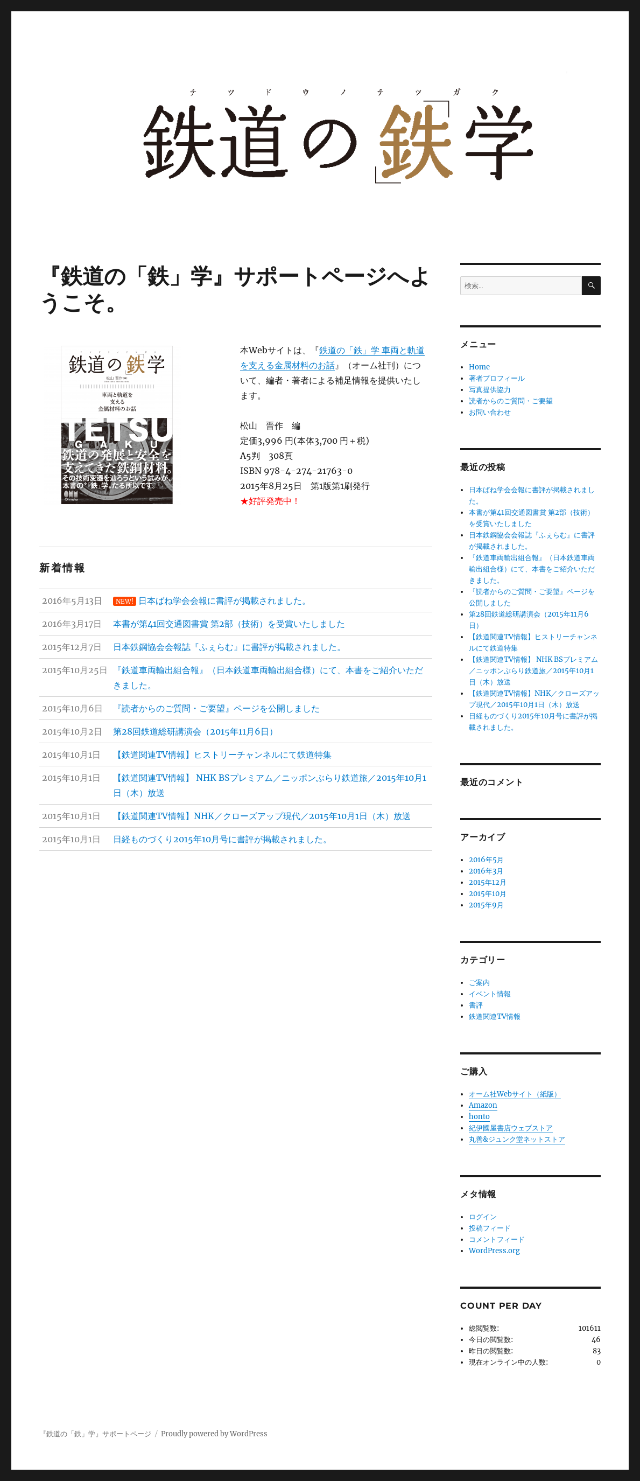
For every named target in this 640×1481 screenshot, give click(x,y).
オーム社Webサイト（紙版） (515, 1094)
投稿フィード (490, 1228)
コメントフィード (497, 1239)
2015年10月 (488, 893)
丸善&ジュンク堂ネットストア (517, 1139)
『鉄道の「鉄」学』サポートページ (95, 1433)
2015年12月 (488, 882)
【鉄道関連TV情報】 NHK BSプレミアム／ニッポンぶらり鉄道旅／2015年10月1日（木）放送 (533, 671)
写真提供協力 (490, 389)
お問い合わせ (490, 412)
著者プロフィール (497, 378)
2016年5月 (486, 859)
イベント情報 (490, 993)
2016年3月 (486, 871)
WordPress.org (494, 1250)
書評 (476, 1005)
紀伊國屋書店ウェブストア (511, 1128)
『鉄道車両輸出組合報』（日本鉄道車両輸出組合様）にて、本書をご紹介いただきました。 (532, 569)
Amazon (483, 1105)
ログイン (483, 1216)
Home (479, 367)
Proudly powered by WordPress (214, 1433)
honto (479, 1116)
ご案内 (479, 982)
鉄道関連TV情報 (495, 1016)
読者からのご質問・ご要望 (511, 401)
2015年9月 (486, 905)
